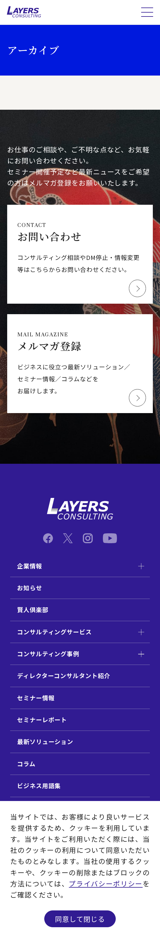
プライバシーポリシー (105, 884)
